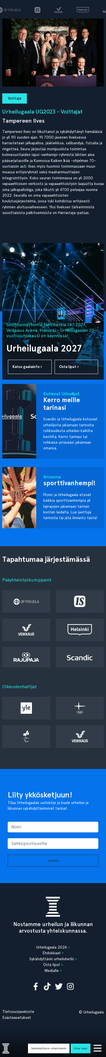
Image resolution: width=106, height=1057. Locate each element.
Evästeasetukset (16, 1017)
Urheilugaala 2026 (51, 947)
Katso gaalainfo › (27, 367)
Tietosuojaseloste (18, 1011)
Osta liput (80, 1048)
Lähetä (53, 861)
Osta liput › (69, 367)
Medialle (52, 970)
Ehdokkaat (52, 953)
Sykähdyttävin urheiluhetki (48, 1048)
